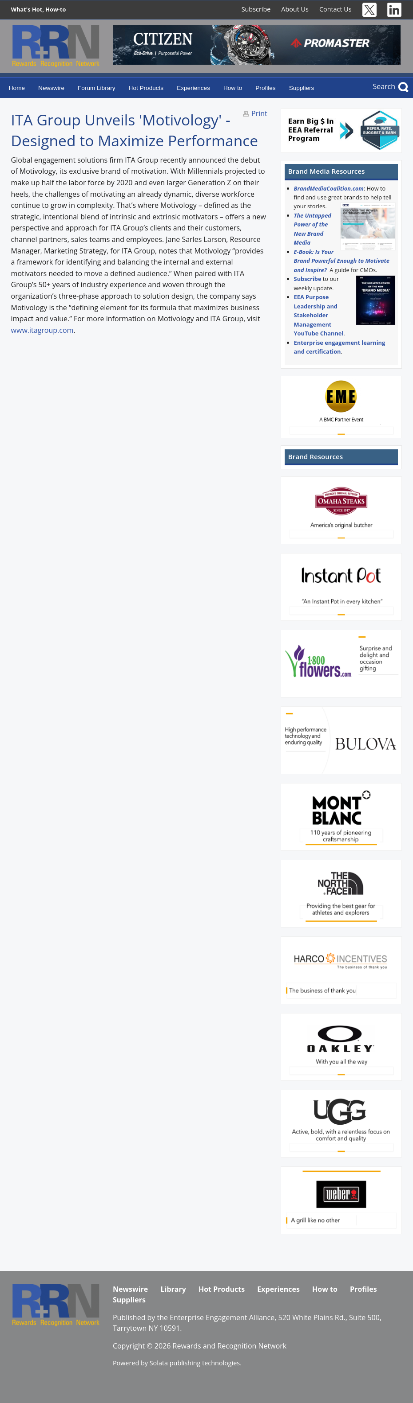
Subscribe (256, 9)
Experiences (193, 88)
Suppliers (301, 88)
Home (17, 88)
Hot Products (146, 88)
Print (259, 113)
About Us (295, 9)
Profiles (265, 88)
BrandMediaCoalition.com (329, 188)
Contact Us (335, 9)
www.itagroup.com (42, 330)
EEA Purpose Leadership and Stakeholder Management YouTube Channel (319, 315)
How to (232, 88)
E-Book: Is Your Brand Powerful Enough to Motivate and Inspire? (341, 261)
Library (173, 1289)
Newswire (51, 88)
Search (384, 86)
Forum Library (96, 88)
